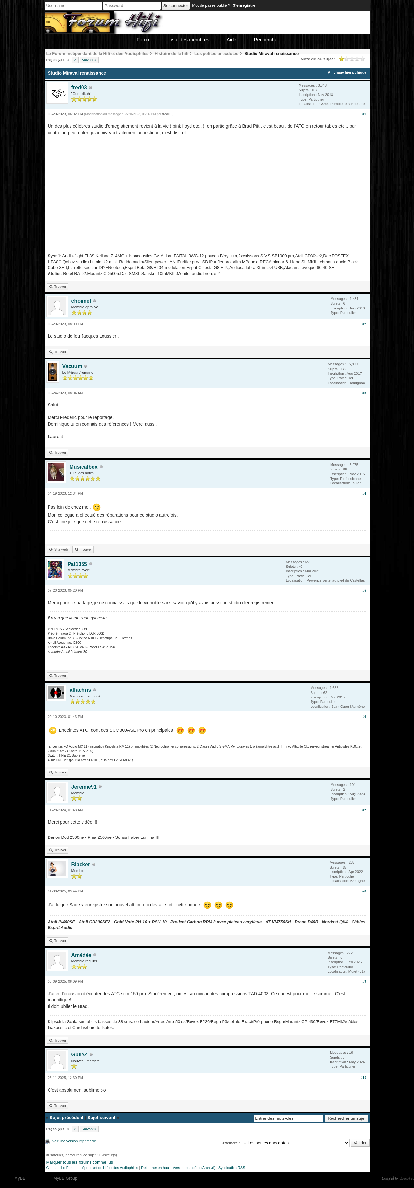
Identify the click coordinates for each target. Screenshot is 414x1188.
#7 (364, 810)
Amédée (81, 955)
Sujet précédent (66, 1117)
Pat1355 (77, 564)
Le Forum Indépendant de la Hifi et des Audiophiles (97, 53)
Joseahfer (406, 1178)
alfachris (80, 690)
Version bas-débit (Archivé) (194, 1168)
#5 (364, 590)
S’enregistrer (245, 5)
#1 (364, 114)
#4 (364, 493)
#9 (364, 981)
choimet (81, 301)
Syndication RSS (231, 1168)
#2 (364, 324)
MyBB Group (65, 1178)
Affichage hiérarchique (347, 72)
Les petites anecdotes (216, 53)
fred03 (79, 87)
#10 (363, 1078)
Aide (231, 39)
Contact (52, 1168)
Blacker (80, 864)
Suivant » (89, 60)
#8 (364, 891)
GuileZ (79, 1054)
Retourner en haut (155, 1168)
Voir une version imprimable (74, 1141)
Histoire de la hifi (172, 53)
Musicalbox (84, 467)
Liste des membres (188, 39)
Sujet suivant (101, 1117)
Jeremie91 (84, 787)
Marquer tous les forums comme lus (79, 1162)
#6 (364, 716)
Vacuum (72, 366)
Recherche (266, 39)
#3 (364, 393)
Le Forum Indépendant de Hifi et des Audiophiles (99, 1168)
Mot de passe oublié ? (211, 5)
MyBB (20, 1178)
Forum (144, 39)
